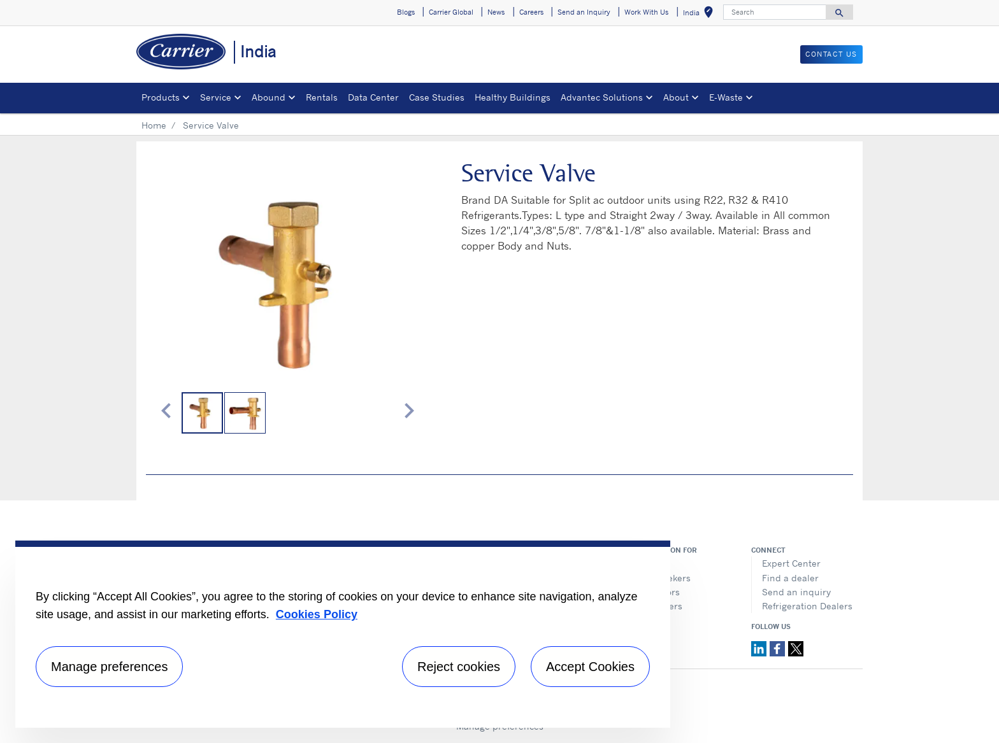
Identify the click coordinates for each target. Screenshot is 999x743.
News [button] (496, 12)
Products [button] (160, 97)
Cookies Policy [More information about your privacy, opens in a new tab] (316, 614)
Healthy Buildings (512, 97)
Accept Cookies (590, 667)
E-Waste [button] (726, 97)
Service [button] (215, 97)
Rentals (322, 97)
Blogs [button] (406, 12)
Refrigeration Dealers (807, 605)
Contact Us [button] (831, 54)
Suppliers (661, 605)
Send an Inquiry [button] (583, 12)
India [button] (700, 14)
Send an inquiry (796, 591)
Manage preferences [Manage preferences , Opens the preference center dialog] (109, 667)
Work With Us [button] (646, 12)
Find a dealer (790, 577)
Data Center (373, 97)
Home (153, 125)
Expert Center (791, 563)
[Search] (774, 12)
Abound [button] (268, 97)
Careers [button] (531, 12)
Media (654, 563)
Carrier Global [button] (451, 12)
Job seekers (666, 577)
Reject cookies (458, 667)
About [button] (676, 97)
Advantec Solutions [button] (602, 97)
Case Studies (436, 97)
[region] (342, 634)
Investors (660, 591)
